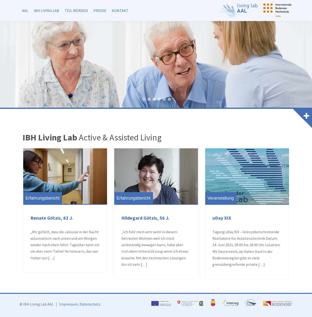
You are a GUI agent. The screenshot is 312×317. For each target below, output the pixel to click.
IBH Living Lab (46, 10)
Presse (99, 10)
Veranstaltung (221, 198)
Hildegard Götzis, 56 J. (145, 218)
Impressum (68, 304)
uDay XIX (221, 218)
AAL (25, 10)
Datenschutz (90, 304)
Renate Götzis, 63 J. (51, 218)
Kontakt (120, 10)
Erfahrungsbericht (43, 198)
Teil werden (76, 10)
